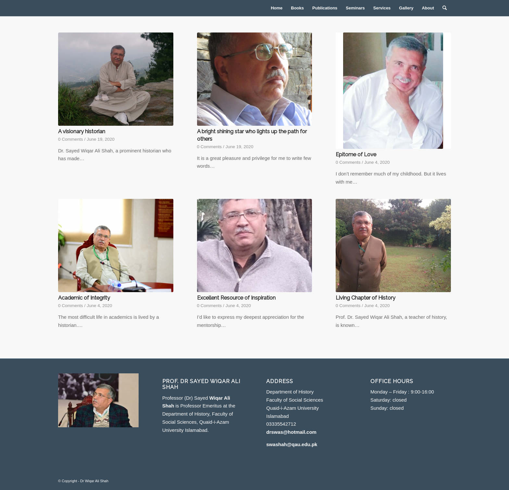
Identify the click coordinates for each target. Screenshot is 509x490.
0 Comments (70, 139)
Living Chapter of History (365, 297)
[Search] (444, 8)
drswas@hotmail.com (291, 432)
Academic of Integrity (84, 297)
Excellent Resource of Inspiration (236, 297)
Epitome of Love (356, 154)
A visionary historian (81, 131)
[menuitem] (277, 8)
